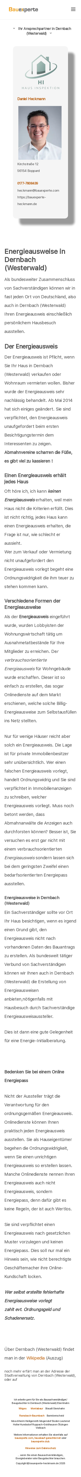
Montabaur (37, 1408)
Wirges (23, 1408)
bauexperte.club (40, 1441)
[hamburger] (73, 9)
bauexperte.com (24, 1438)
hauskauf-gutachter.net (47, 1438)
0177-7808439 (27, 183)
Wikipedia (36, 1358)
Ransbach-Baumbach (31, 1415)
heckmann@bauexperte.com (38, 190)
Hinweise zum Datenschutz (40, 1448)
